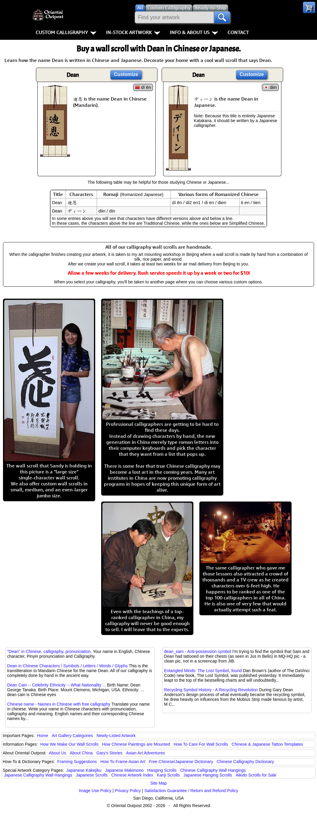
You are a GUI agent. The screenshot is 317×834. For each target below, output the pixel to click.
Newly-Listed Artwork (116, 735)
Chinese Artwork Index (132, 775)
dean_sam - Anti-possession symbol (197, 651)
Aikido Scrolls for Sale (256, 775)
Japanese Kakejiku (84, 770)
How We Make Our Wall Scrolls (69, 744)
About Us (57, 753)
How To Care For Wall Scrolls (201, 744)
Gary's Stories (109, 753)
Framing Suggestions (77, 761)
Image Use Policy (95, 790)
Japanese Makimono (124, 770)
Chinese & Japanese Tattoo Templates (267, 744)
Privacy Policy (128, 790)
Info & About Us (194, 32)
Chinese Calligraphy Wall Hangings (213, 770)
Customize (126, 74)
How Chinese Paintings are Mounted (136, 744)
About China (81, 753)
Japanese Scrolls (92, 775)
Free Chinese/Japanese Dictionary (181, 761)
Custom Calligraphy (66, 32)
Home (42, 735)
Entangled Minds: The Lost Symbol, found (203, 670)
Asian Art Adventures (145, 753)
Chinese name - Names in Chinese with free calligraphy (58, 704)
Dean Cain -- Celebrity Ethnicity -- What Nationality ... (56, 685)
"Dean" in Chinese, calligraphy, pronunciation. (49, 651)
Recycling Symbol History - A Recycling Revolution (211, 689)
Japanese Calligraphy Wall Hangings (38, 775)
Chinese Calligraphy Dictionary (245, 761)
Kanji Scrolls (168, 775)
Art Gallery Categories (72, 735)
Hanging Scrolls (162, 770)
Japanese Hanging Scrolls (207, 775)
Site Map (158, 783)
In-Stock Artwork (133, 32)
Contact (238, 32)
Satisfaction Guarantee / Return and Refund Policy (191, 790)
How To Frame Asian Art (122, 761)
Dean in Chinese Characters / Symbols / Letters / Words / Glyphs (67, 665)
